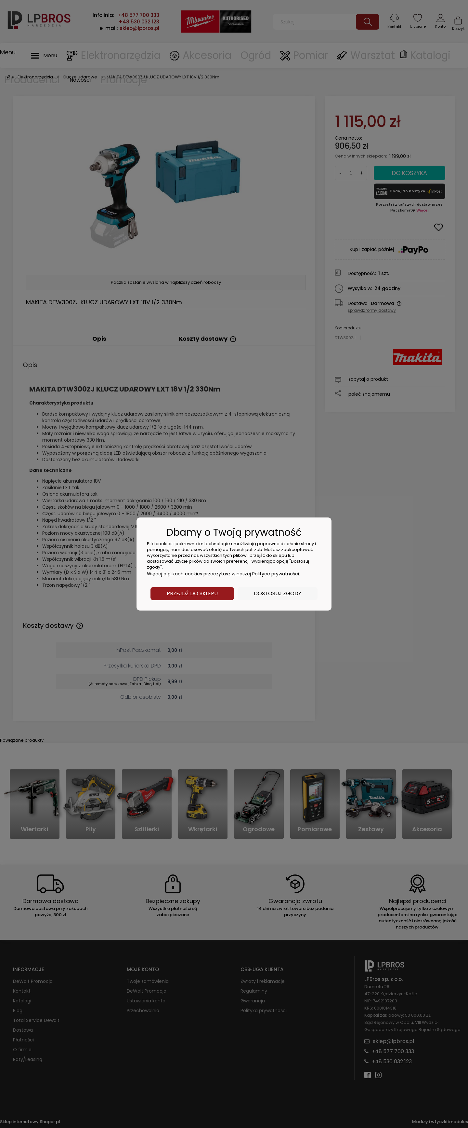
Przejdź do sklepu (192, 593)
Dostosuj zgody (277, 593)
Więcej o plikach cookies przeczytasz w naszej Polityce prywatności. (223, 574)
